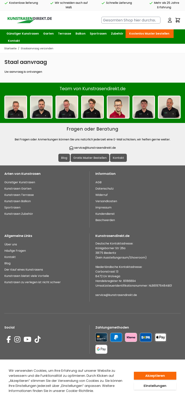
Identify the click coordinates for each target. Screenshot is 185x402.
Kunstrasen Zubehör (18, 214)
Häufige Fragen (15, 251)
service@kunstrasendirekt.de (92, 148)
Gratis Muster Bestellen (90, 158)
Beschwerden (105, 220)
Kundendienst (105, 214)
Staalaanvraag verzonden (37, 48)
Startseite (10, 48)
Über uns (10, 244)
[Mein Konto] (170, 20)
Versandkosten (106, 201)
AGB (98, 182)
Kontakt (14, 41)
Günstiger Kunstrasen (19, 182)
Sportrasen (12, 207)
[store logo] (29, 20)
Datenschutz (104, 189)
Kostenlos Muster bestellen (149, 34)
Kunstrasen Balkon (17, 201)
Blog (64, 158)
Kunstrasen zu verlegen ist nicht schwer (32, 282)
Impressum (103, 207)
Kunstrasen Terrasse (19, 195)
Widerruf (101, 195)
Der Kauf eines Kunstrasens (23, 270)
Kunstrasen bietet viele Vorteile (26, 276)
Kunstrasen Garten (17, 189)
